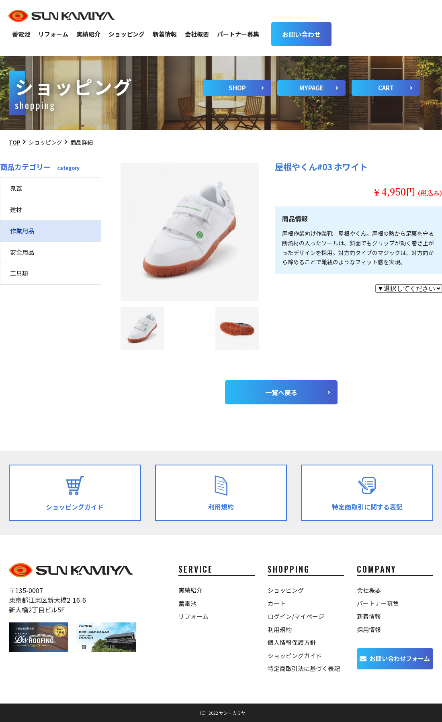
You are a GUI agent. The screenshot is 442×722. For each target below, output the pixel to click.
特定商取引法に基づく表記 (304, 668)
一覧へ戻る (281, 392)
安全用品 (22, 252)
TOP (14, 142)
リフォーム (53, 34)
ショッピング (126, 34)
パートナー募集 (238, 34)
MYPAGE (311, 88)
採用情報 (369, 629)
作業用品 (22, 230)
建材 (16, 209)
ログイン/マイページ (296, 616)
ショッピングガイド (295, 655)
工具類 (19, 273)
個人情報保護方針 (292, 642)
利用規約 (280, 629)
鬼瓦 (16, 188)
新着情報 (165, 34)
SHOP (237, 88)
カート (277, 603)
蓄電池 (21, 34)
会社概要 (197, 34)
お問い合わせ (301, 34)
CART (386, 88)
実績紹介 (88, 34)
